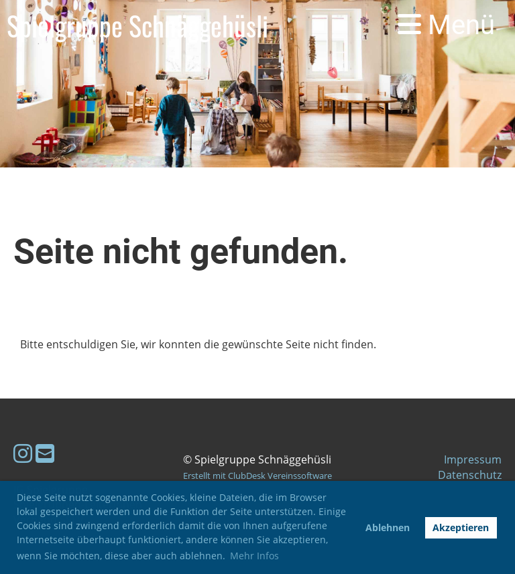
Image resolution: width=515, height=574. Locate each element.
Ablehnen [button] (387, 527)
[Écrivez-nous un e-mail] (45, 453)
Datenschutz (470, 475)
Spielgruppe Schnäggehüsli (137, 25)
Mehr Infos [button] (254, 555)
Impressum (473, 459)
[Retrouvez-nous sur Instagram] (22, 453)
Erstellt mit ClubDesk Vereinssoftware (257, 476)
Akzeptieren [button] (461, 527)
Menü (446, 25)
